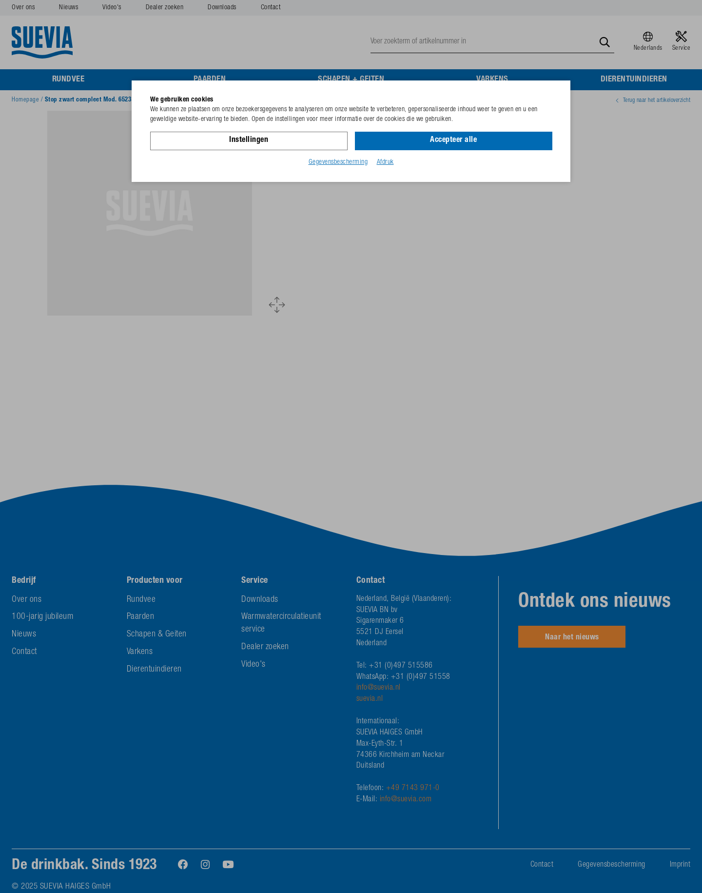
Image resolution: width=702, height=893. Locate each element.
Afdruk (385, 162)
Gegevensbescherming (338, 162)
